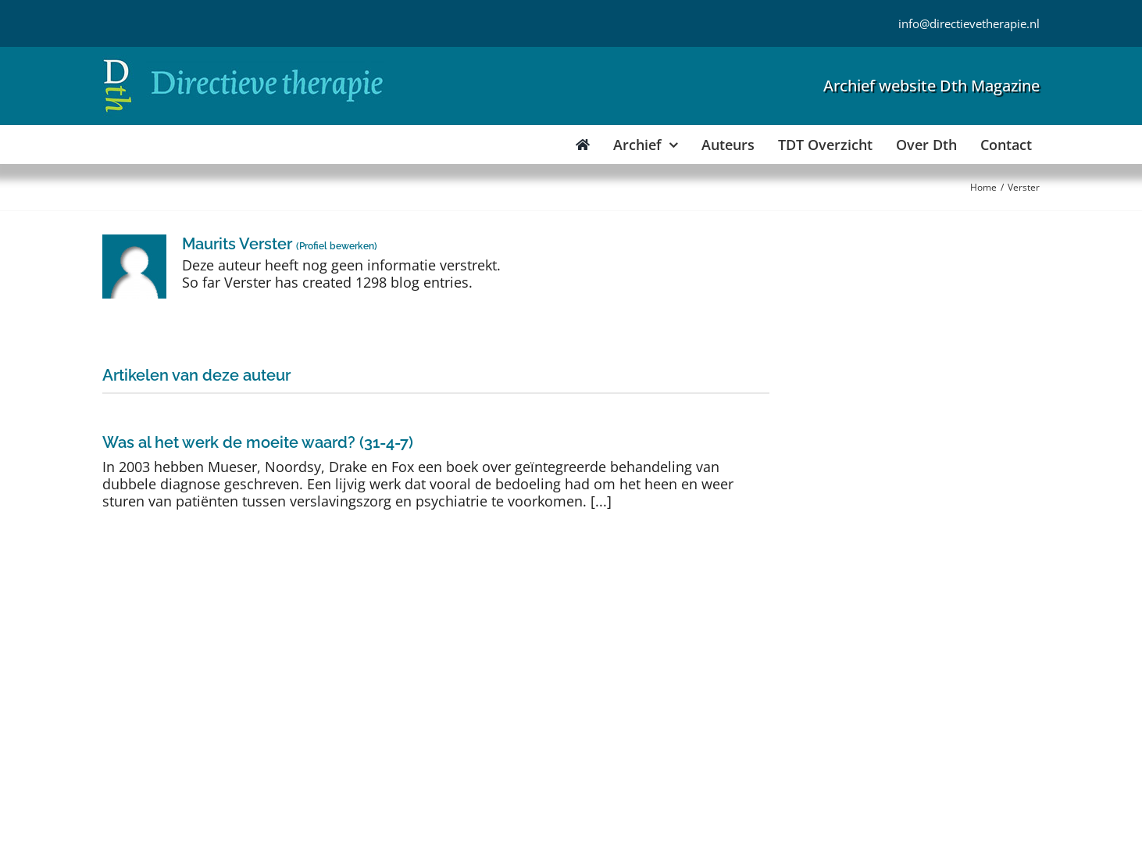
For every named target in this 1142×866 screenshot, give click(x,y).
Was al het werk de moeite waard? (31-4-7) (257, 442)
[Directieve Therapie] (243, 61)
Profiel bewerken (336, 246)
